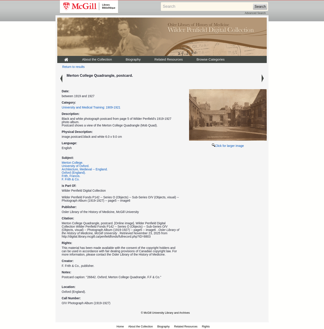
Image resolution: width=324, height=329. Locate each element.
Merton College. (72, 162)
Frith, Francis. (71, 176)
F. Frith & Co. (70, 179)
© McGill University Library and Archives (165, 312)
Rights (206, 326)
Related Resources (168, 59)
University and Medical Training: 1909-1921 (91, 107)
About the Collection (97, 59)
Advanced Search (255, 13)
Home (120, 326)
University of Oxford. (75, 166)
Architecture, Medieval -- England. (85, 169)
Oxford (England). (74, 172)
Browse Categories (210, 59)
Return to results (73, 67)
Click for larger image (228, 146)
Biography (133, 59)
